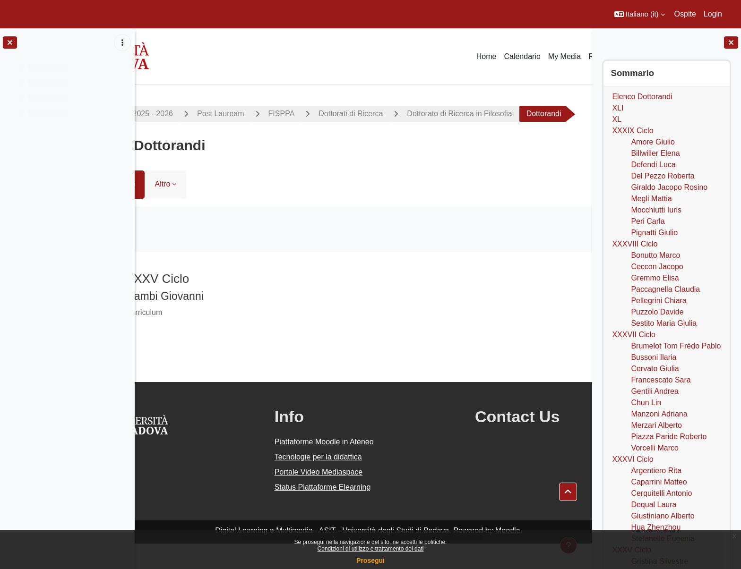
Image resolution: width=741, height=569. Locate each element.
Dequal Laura (653, 505)
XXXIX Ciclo (632, 131)
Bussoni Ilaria (653, 357)
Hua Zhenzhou (656, 527)
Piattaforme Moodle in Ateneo (347, 467)
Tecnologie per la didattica (342, 482)
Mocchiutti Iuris (656, 210)
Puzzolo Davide (657, 312)
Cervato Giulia (655, 369)
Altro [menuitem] (199, 209)
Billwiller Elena (655, 153)
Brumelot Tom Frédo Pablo (676, 346)
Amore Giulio (652, 142)
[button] (640, 14)
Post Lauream (257, 114)
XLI (617, 108)
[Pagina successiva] (580, 301)
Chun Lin (646, 403)
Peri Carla (647, 221)
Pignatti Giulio (654, 233)
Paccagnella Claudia (665, 289)
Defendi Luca (653, 165)
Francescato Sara (660, 380)
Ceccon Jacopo (657, 267)
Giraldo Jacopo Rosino (669, 187)
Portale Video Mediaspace (342, 497)
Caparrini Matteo (659, 482)
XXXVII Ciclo (633, 335)
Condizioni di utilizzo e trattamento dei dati (371, 548)
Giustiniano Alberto (662, 516)
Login (713, 14)
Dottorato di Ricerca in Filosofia (495, 114)
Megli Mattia (651, 199)
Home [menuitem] (486, 56)
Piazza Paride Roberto (669, 437)
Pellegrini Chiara (658, 301)
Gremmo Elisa (655, 278)
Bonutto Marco (655, 255)
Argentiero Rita (656, 471)
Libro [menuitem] (163, 209)
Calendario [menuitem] (522, 56)
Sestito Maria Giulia (664, 323)
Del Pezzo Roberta (662, 176)
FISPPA (318, 114)
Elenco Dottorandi (642, 97)
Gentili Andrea (655, 391)
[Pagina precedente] (146, 301)
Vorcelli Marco (654, 448)
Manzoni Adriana (659, 414)
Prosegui (370, 560)
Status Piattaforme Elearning (346, 513)
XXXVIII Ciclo (634, 244)
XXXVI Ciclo (632, 459)
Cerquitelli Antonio (661, 493)
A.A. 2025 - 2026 (181, 114)
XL (616, 119)
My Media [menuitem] (564, 56)
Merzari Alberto (656, 425)
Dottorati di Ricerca (387, 114)
